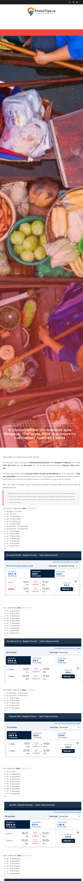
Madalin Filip (33, 558)
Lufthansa (36, 540)
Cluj (57, 537)
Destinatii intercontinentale (14, 540)
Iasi (28, 540)
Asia (8, 537)
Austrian (16, 537)
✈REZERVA (31, 625)
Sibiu (44, 540)
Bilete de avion (37, 537)
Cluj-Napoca (67, 537)
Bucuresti (49, 537)
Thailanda (62, 540)
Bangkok (25, 537)
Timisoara (72, 540)
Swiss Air (52, 540)
